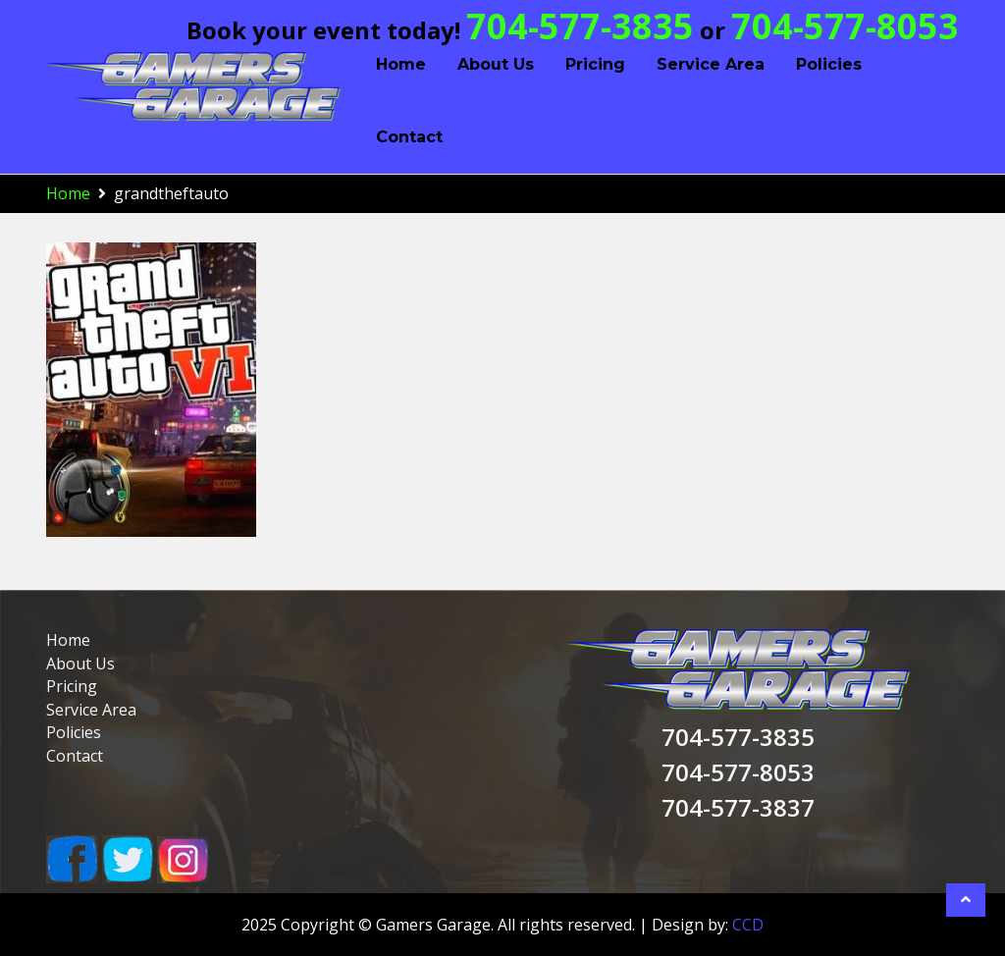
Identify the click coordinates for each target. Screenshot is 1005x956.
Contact (409, 137)
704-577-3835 (580, 26)
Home (401, 64)
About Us (495, 64)
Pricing (595, 64)
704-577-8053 (845, 26)
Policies (829, 64)
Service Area (711, 64)
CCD (748, 924)
